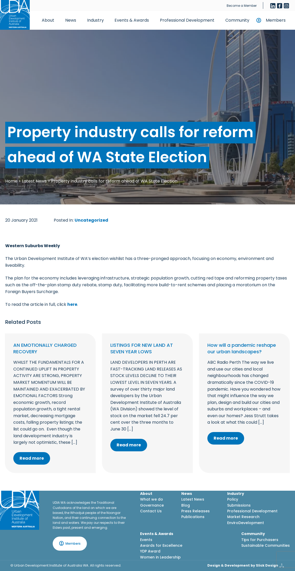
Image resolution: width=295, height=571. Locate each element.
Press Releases (195, 511)
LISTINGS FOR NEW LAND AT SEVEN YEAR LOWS (141, 348)
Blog (185, 505)
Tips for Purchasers (259, 539)
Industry (95, 20)
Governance (152, 505)
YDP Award (150, 551)
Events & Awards (132, 20)
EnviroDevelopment (245, 522)
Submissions (239, 505)
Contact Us (151, 511)
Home (11, 181)
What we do (151, 499)
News (70, 20)
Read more (32, 458)
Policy (232, 499)
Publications (192, 516)
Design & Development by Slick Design (242, 565)
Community (237, 20)
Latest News (34, 181)
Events (146, 539)
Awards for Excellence (161, 545)
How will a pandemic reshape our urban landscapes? (241, 348)
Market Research (243, 516)
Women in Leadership (160, 557)
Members (276, 20)
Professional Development (187, 20)
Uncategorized (91, 220)
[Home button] (15, 15)
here (72, 304)
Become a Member (242, 5)
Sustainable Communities (265, 545)
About (48, 20)
